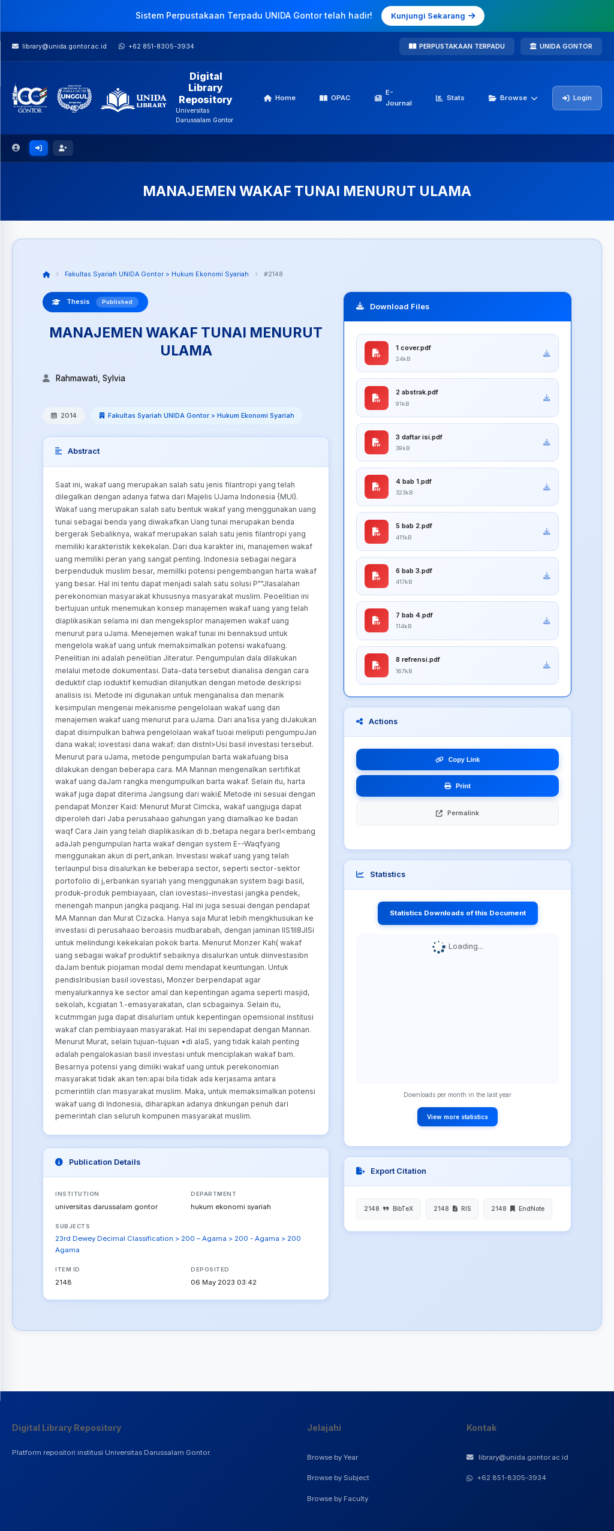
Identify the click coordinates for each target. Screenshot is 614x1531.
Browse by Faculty (337, 1498)
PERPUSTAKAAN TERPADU (457, 46)
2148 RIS (452, 1216)
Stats (450, 98)
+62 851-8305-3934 (506, 1477)
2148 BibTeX (388, 1216)
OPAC (335, 98)
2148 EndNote (517, 1216)
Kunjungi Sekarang (433, 15)
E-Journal (393, 97)
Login (577, 98)
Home (280, 98)
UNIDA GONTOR (561, 46)
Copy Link (457, 767)
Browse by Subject (338, 1477)
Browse (513, 98)
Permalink (457, 821)
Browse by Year (332, 1457)
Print (457, 794)
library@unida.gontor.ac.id (517, 1457)
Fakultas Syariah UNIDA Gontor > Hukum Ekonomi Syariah (157, 274)
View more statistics (457, 1124)
